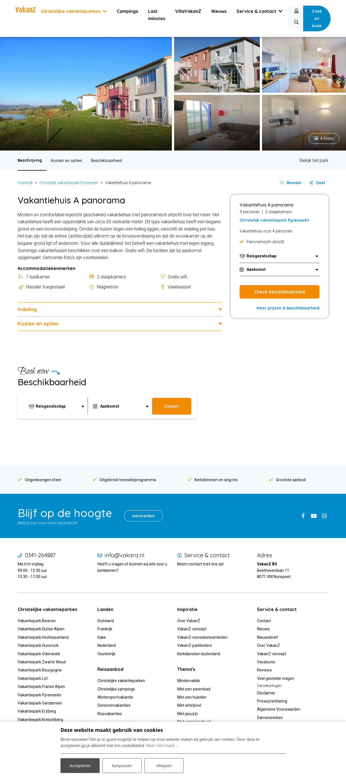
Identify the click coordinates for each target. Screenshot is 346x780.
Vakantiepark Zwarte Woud (42, 662)
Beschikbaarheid (106, 160)
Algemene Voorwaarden (278, 709)
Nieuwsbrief (267, 637)
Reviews (264, 670)
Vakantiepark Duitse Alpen (41, 629)
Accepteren (80, 765)
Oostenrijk (106, 654)
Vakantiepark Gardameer (40, 703)
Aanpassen (122, 765)
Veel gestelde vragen (275, 678)
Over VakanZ (188, 621)
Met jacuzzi (187, 713)
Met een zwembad (194, 689)
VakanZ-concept (192, 629)
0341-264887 (40, 555)
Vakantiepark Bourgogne (40, 670)
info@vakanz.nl (124, 555)
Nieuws (263, 629)
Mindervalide (188, 680)
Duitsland (105, 621)
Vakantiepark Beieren (37, 621)
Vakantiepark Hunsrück (38, 645)
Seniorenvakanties (113, 705)
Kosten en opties (66, 160)
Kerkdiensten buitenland (198, 654)
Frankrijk (25, 182)
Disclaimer (266, 693)
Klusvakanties (110, 713)
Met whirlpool (189, 705)
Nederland (106, 645)
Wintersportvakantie (115, 697)
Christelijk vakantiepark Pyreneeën (69, 182)
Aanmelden (143, 515)
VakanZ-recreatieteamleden (202, 637)
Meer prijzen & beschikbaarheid (288, 308)
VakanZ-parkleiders (194, 645)
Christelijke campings (116, 689)
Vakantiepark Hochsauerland (43, 637)
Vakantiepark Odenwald (39, 654)
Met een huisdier (192, 697)
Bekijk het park (314, 160)
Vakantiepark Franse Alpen (41, 686)
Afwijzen (164, 765)
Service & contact (207, 555)
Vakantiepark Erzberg (37, 711)
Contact (264, 621)
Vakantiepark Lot (33, 678)
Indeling (27, 309)
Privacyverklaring (272, 701)
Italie (101, 637)
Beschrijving (30, 160)
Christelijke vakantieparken (121, 680)
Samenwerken (270, 717)
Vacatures (266, 662)
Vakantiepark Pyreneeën (39, 695)
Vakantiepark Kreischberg (40, 719)
